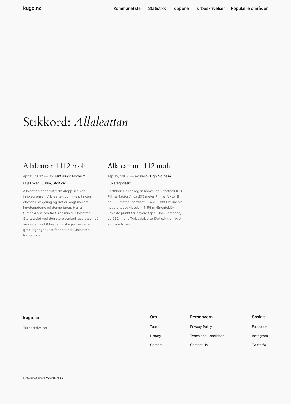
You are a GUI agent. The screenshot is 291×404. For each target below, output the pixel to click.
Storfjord (59, 183)
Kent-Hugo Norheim (69, 176)
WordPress (54, 378)
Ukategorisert (120, 183)
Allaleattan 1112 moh (54, 166)
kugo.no (32, 8)
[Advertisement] (145, 54)
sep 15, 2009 (118, 176)
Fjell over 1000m (38, 183)
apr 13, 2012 (33, 176)
